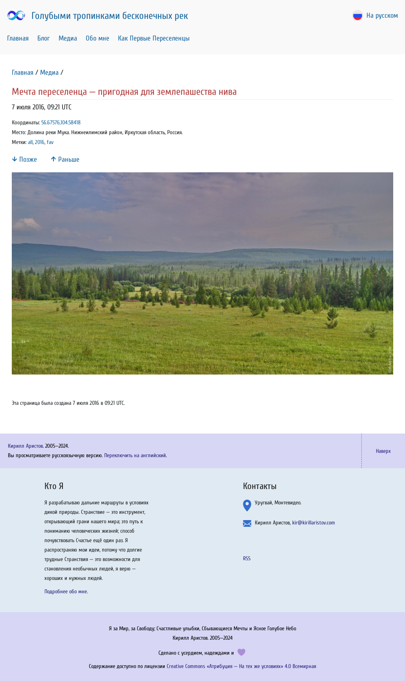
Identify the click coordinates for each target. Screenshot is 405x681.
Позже (24, 159)
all (30, 142)
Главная (18, 38)
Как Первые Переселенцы (154, 38)
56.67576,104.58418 (61, 122)
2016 (39, 142)
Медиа (68, 38)
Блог (43, 38)
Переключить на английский (135, 455)
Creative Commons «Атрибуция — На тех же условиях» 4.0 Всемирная (241, 666)
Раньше (65, 159)
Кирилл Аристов (25, 446)
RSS (246, 558)
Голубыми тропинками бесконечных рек (97, 16)
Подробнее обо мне (65, 591)
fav (50, 142)
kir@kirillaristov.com (313, 522)
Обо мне (97, 38)
